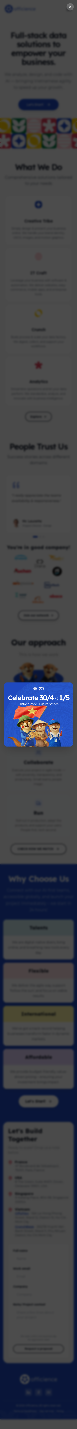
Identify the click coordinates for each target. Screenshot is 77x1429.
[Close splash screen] (70, 6)
